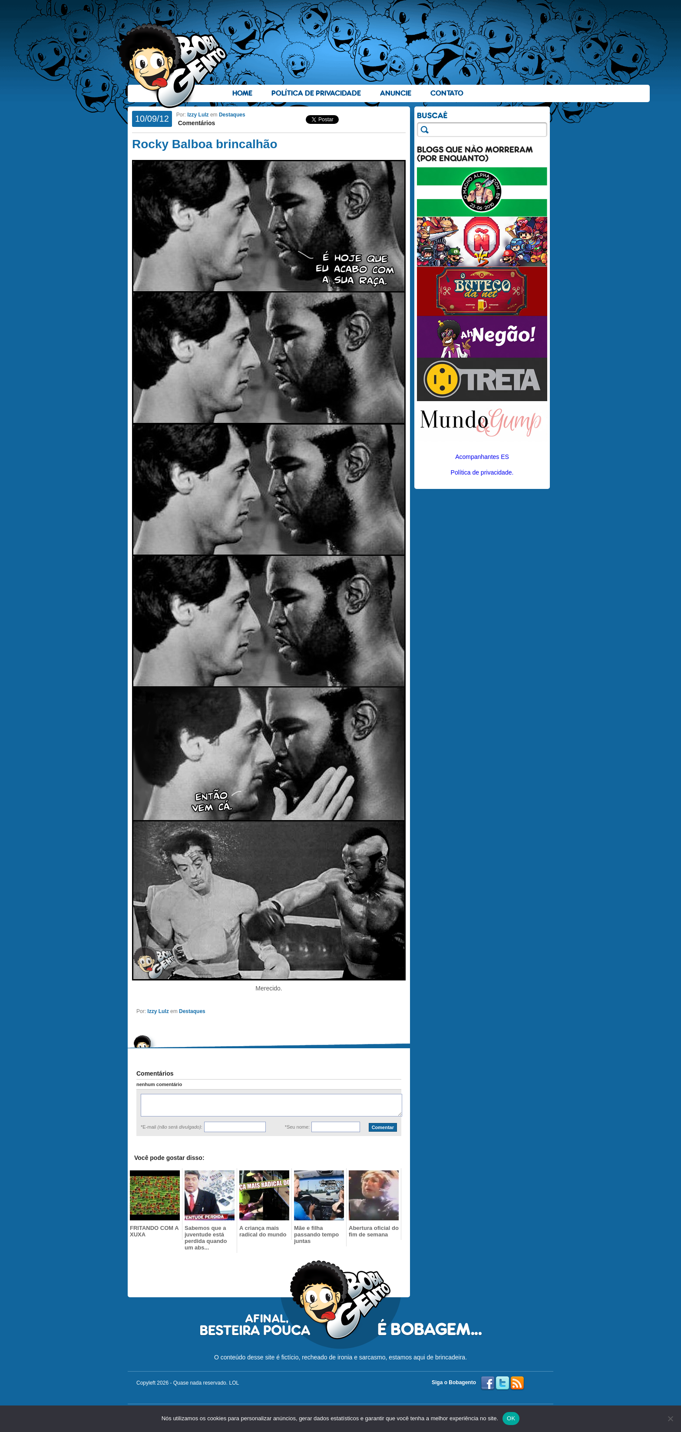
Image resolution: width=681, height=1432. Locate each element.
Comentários (195, 123)
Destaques (232, 115)
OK (511, 1418)
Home (242, 93)
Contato (446, 93)
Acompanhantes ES (482, 456)
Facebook (487, 1383)
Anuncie (395, 93)
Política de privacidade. (482, 472)
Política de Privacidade (316, 93)
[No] (670, 1418)
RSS (517, 1383)
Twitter (502, 1383)
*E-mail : (171, 1127)
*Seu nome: (297, 1127)
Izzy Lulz (197, 115)
